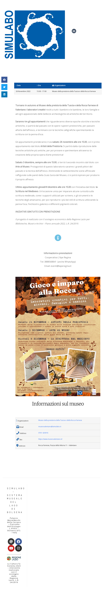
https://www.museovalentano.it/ (50, 439)
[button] (74, 31)
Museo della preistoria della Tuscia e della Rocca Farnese (60, 420)
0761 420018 (43, 433)
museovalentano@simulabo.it (49, 426)
